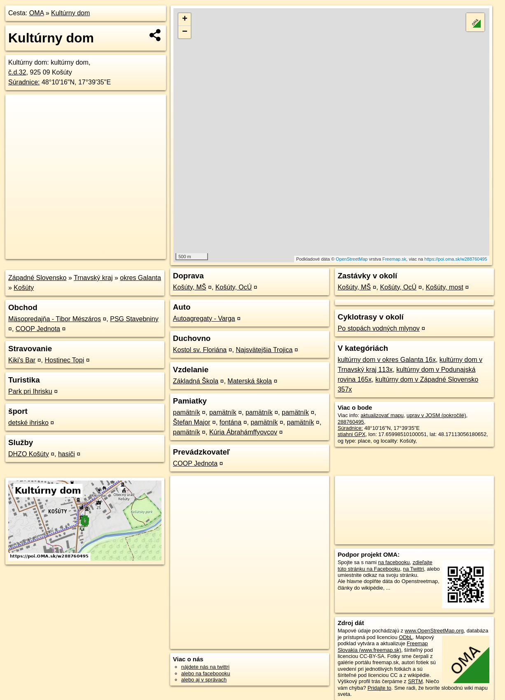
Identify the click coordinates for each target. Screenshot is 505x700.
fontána (230, 422)
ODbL (405, 637)
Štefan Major (191, 422)
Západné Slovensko (37, 277)
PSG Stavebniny (134, 318)
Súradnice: (24, 82)
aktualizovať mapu (382, 415)
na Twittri (413, 569)
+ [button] (184, 19)
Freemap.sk (394, 259)
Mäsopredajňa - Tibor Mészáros (54, 318)
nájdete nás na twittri (205, 667)
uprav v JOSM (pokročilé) (436, 415)
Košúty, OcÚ (233, 287)
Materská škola (249, 381)
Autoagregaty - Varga (204, 318)
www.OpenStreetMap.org (434, 631)
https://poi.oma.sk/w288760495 (455, 259)
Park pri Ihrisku (30, 391)
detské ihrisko (28, 422)
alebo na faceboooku (205, 673)
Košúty (24, 287)
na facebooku (394, 562)
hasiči (66, 453)
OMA (36, 12)
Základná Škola (195, 381)
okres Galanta (140, 277)
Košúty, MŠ (189, 287)
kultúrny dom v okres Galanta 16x (387, 359)
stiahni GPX (352, 434)
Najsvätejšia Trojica (264, 349)
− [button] (184, 32)
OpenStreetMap (352, 259)
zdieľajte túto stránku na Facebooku (385, 565)
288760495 (351, 422)
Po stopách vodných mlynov (379, 328)
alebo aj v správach (204, 680)
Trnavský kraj (93, 277)
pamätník (186, 412)
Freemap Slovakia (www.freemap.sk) (383, 646)
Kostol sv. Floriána (200, 349)
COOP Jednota (38, 328)
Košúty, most (444, 287)
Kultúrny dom (70, 12)
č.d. (17, 72)
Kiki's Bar (21, 360)
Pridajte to (379, 688)
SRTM (415, 681)
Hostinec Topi (64, 360)
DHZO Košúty (28, 453)
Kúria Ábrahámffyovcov (243, 432)
